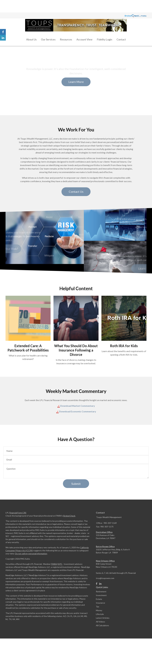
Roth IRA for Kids (124, 346)
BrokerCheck (69, 515)
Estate (99, 599)
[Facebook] (96, 584)
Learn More (76, 81)
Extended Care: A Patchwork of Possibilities (28, 348)
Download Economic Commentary (77, 411)
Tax (97, 606)
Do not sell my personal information (31, 553)
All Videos (100, 621)
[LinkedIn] (100, 584)
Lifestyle (100, 614)
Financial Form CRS (17, 512)
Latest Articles (102, 618)
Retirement (101, 591)
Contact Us (76, 191)
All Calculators (102, 625)
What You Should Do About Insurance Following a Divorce (76, 350)
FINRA (54, 564)
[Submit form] (76, 483)
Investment (101, 595)
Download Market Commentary (77, 405)
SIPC (60, 564)
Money (99, 610)
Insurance (100, 603)
